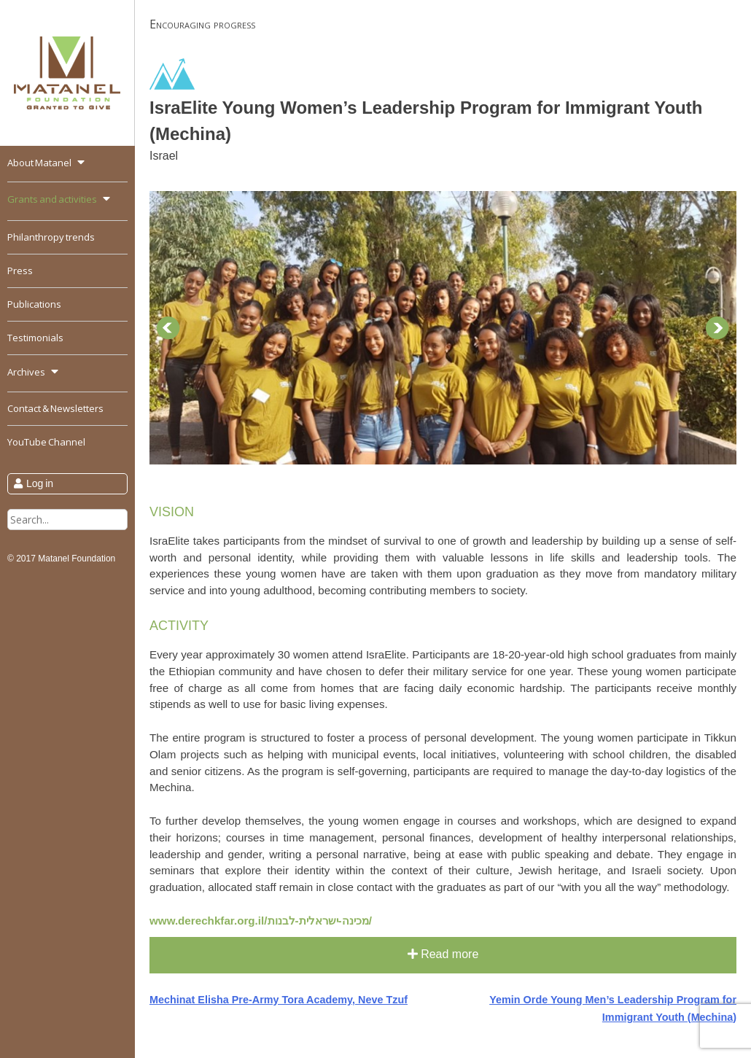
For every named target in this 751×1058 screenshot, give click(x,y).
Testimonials (35, 337)
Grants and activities (52, 199)
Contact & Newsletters (55, 408)
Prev (168, 328)
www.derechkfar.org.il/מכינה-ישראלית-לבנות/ (260, 920)
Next (717, 328)
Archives (26, 371)
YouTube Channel (46, 441)
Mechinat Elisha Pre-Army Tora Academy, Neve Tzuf (278, 1000)
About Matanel (39, 162)
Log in (39, 483)
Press (20, 270)
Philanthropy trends (51, 237)
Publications (34, 304)
